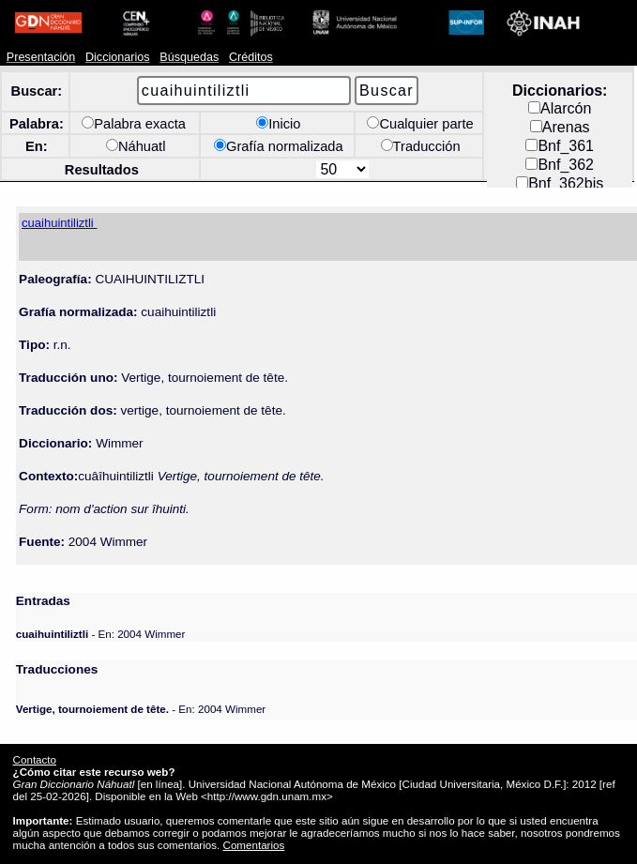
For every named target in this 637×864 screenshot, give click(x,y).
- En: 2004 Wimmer (101, 634)
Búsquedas (189, 57)
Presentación (41, 57)
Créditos (251, 57)
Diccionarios (117, 57)
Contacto (34, 759)
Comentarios (254, 845)
